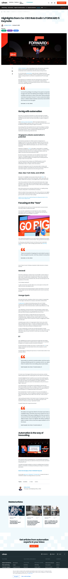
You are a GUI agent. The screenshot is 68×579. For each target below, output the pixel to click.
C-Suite (31, 481)
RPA (42, 7)
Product (38, 7)
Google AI (16, 30)
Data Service (15, 562)
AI (26, 7)
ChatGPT (4, 30)
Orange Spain (21, 303)
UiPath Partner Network (49, 562)
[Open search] (48, 2)
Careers (57, 567)
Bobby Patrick (8, 25)
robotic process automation (27, 122)
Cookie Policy (30, 575)
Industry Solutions (32, 7)
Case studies (37, 569)
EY (44, 345)
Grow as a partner (48, 569)
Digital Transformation (19, 7)
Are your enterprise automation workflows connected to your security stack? (33, 523)
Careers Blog (58, 569)
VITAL (29, 148)
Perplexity (10, 30)
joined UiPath (29, 73)
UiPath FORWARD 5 (22, 68)
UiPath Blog (4, 7)
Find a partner (48, 564)
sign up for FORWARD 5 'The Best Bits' (31, 474)
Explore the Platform (6, 562)
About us (58, 562)
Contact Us (44, 554)
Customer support (6, 567)
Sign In (52, 554)
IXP (13, 569)
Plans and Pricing (6, 565)
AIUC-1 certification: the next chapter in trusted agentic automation (51, 522)
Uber (43, 177)
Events (36, 481)
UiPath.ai (57, 564)
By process (26, 567)
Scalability (25, 481)
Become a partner (48, 567)
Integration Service (16, 567)
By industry (26, 564)
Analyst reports (37, 567)
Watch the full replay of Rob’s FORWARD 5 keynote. (30, 470)
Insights (14, 564)
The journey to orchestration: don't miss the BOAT (15, 522)
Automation (10, 7)
